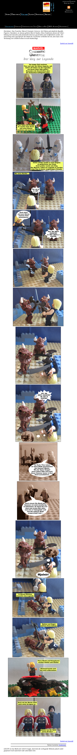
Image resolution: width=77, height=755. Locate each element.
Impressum (69, 10)
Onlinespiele (63, 26)
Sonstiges (39, 14)
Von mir (24, 14)
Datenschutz (69, 12)
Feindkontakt (62, 745)
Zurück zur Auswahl (66, 43)
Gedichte (18, 26)
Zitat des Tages (69, 3)
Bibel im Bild (42, 26)
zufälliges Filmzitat (69, 1)
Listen (31, 14)
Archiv (48, 14)
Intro (8, 14)
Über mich (16, 14)
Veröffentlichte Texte (29, 26)
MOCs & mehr (53, 26)
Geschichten (10, 26)
